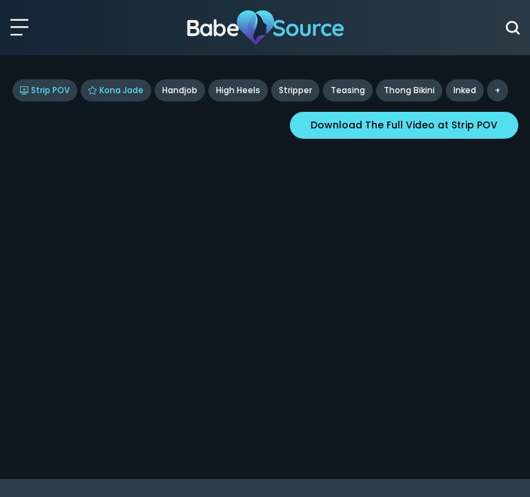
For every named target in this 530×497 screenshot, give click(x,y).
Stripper (295, 90)
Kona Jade (116, 90)
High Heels (238, 90)
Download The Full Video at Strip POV (404, 125)
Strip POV (45, 90)
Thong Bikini (409, 90)
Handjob (179, 90)
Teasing (348, 90)
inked (464, 90)
